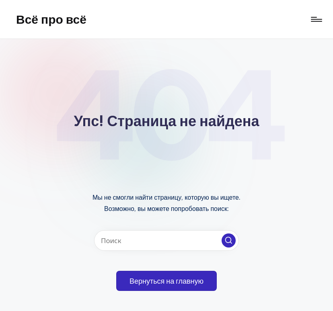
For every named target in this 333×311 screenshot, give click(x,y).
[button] (229, 240)
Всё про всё (51, 19)
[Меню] (316, 19)
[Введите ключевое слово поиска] (166, 240)
